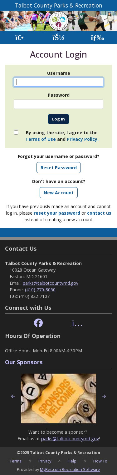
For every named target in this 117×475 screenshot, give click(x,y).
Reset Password (59, 168)
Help (72, 461)
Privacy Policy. (83, 139)
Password (59, 95)
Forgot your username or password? (58, 156)
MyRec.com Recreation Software (70, 469)
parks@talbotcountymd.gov (50, 283)
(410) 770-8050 (40, 290)
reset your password (57, 213)
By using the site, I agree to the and (62, 136)
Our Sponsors (23, 362)
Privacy (44, 461)
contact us (99, 213)
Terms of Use (40, 139)
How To (100, 461)
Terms (16, 461)
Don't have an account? (58, 181)
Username (58, 73)
